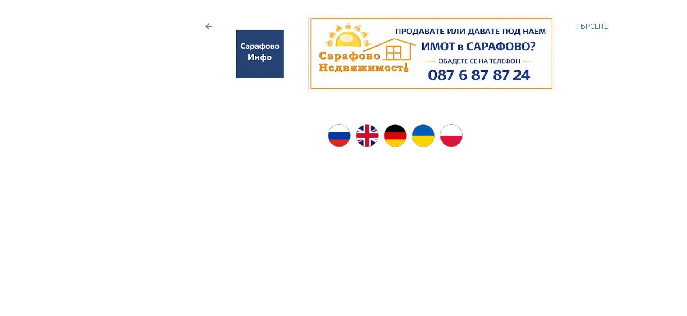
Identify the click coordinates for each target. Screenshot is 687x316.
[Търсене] (592, 26)
